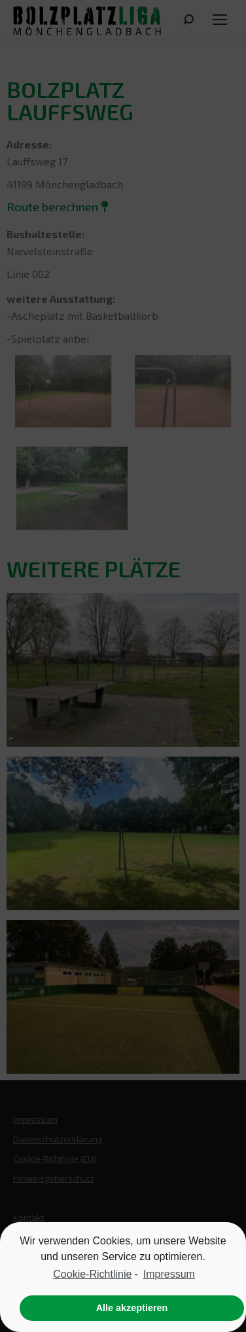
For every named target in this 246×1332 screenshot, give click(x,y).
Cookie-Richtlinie (92, 1274)
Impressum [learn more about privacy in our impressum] (169, 1274)
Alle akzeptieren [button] (132, 1308)
